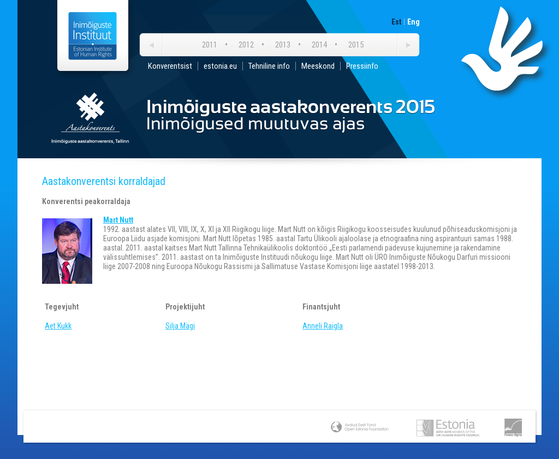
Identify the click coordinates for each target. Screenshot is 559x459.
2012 (246, 45)
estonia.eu (220, 66)
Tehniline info (269, 66)
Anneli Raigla (322, 325)
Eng (413, 22)
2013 (282, 45)
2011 (209, 45)
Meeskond (318, 66)
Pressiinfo (362, 66)
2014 (319, 45)
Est (396, 22)
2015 (356, 45)
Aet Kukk (58, 325)
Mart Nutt (118, 220)
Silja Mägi (180, 325)
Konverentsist (170, 66)
